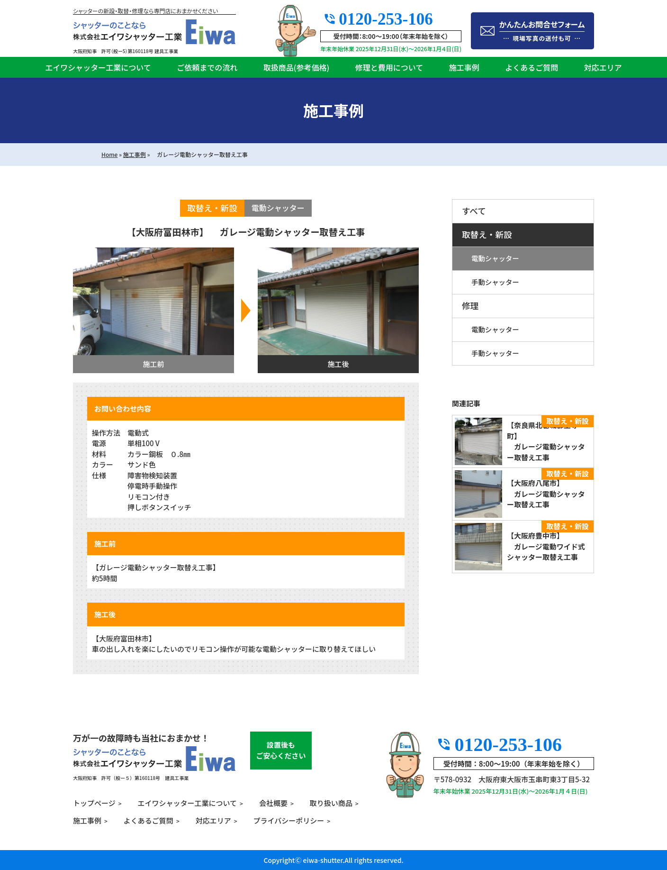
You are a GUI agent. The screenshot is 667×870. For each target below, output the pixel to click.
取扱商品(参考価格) (296, 67)
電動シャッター (495, 258)
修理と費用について (389, 67)
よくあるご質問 (531, 67)
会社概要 (273, 803)
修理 (470, 305)
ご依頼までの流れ (207, 67)
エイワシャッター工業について (98, 67)
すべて (474, 211)
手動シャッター (495, 282)
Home (109, 154)
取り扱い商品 (331, 803)
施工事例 (464, 67)
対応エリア (603, 67)
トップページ (94, 803)
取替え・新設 (487, 234)
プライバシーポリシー (288, 820)
